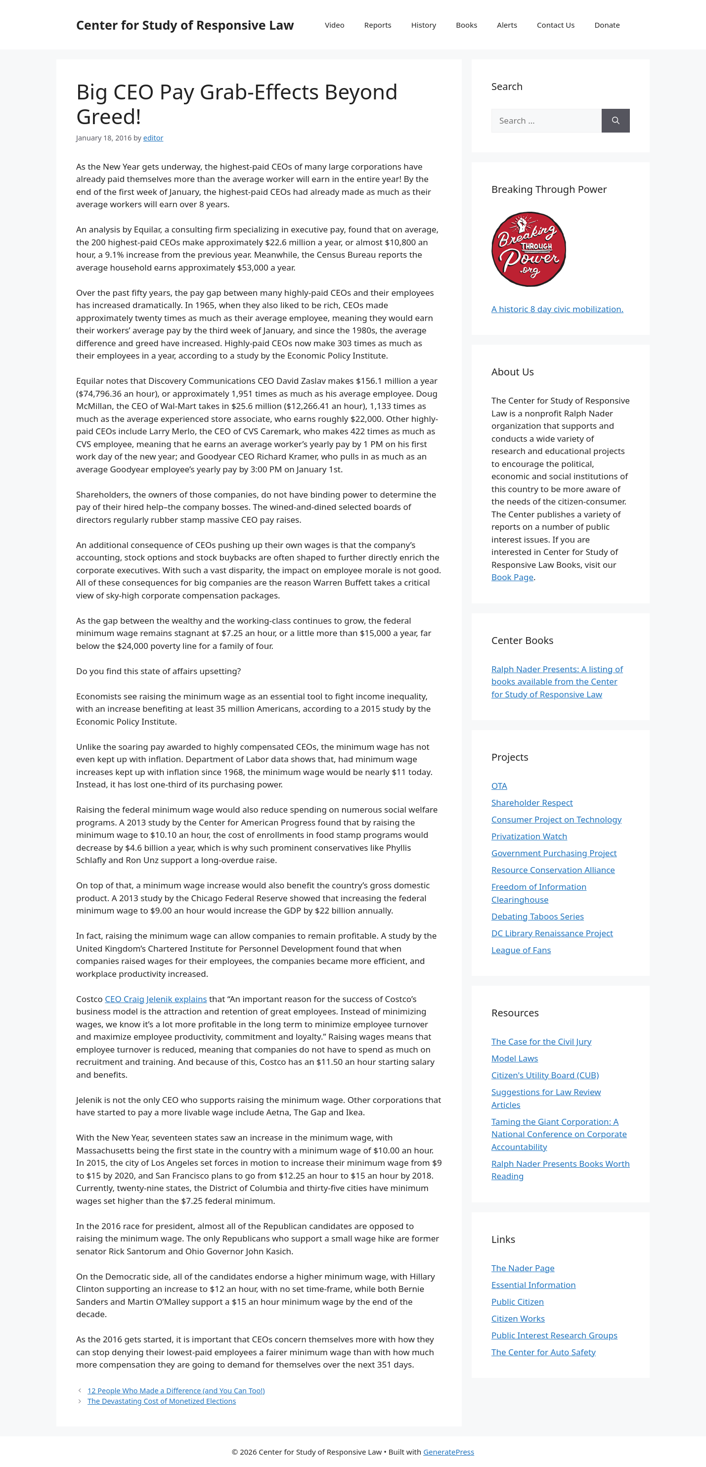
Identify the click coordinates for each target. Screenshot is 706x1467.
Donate (607, 25)
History (424, 25)
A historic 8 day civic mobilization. (557, 309)
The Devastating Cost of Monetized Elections (162, 1401)
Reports (378, 25)
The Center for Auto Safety (543, 1352)
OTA (499, 785)
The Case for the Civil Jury (541, 1041)
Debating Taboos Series (537, 916)
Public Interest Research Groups (554, 1335)
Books (466, 25)
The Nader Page (523, 1268)
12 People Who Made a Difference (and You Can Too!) (176, 1390)
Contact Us (555, 25)
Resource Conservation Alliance (553, 869)
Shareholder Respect (532, 802)
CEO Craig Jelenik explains (156, 999)
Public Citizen (517, 1301)
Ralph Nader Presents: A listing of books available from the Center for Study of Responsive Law (557, 681)
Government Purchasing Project (554, 853)
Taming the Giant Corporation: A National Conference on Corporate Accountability (559, 1134)
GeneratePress (448, 1452)
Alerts (507, 25)
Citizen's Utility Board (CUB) (545, 1075)
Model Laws (514, 1058)
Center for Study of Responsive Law (185, 24)
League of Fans (521, 950)
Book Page (512, 577)
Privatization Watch (529, 836)
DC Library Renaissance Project (552, 933)
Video (335, 25)
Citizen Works (518, 1318)
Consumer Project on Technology (556, 819)
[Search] (616, 121)
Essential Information (533, 1284)
